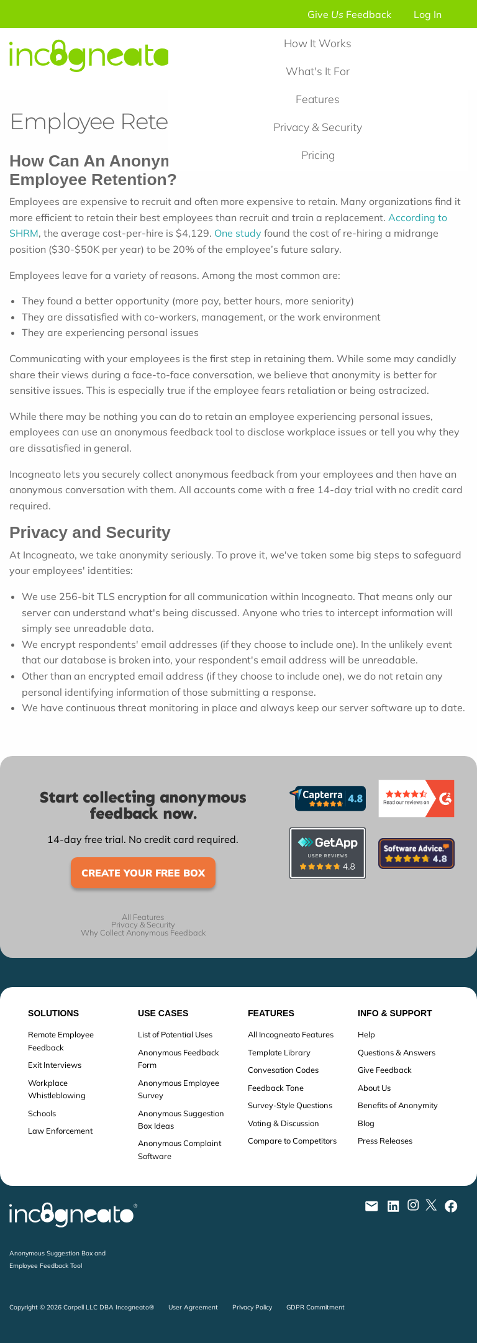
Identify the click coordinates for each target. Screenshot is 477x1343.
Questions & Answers (396, 1052)
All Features (143, 917)
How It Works (318, 43)
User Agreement (193, 1307)
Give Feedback (349, 14)
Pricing (318, 155)
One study (237, 233)
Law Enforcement (60, 1131)
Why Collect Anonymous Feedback (143, 933)
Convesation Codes (283, 1070)
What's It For (318, 71)
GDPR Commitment (315, 1307)
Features (318, 99)
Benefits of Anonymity (398, 1105)
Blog (366, 1123)
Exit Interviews (54, 1065)
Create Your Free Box (143, 873)
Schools (42, 1113)
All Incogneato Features (291, 1034)
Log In (428, 14)
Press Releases (385, 1140)
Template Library (279, 1052)
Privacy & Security (317, 127)
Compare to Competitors (292, 1140)
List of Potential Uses (175, 1034)
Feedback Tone (276, 1088)
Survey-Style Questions (290, 1105)
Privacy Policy (252, 1307)
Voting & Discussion (283, 1123)
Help (366, 1034)
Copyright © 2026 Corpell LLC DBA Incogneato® (81, 1307)
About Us (374, 1088)
